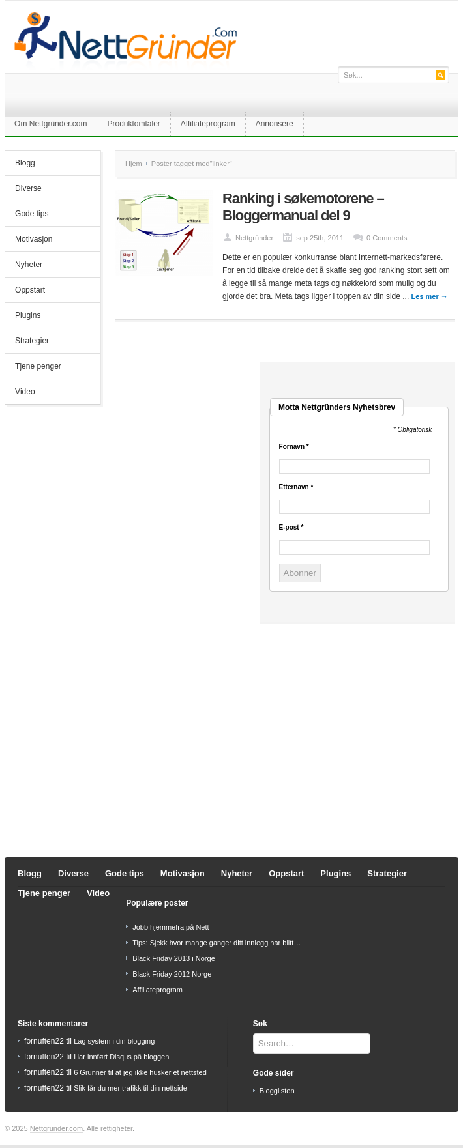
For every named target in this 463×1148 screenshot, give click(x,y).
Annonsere (274, 123)
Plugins (27, 315)
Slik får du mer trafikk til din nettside (130, 1088)
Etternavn (296, 487)
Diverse (28, 188)
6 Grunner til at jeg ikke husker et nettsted (140, 1072)
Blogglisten (277, 1091)
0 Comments (386, 238)
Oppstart (30, 289)
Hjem (133, 163)
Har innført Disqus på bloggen (121, 1057)
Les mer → (429, 296)
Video (25, 391)
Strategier (32, 340)
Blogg (25, 162)
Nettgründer (254, 238)
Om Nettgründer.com (50, 123)
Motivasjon (33, 239)
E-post (291, 527)
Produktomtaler (133, 123)
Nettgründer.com (56, 1128)
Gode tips (31, 213)
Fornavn (294, 447)
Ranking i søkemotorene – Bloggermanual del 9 (302, 206)
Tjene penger (38, 366)
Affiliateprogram (208, 123)
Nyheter (28, 264)
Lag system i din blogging (114, 1041)
